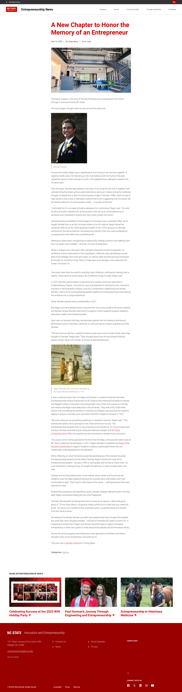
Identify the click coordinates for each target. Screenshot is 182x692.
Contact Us (60, 641)
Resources (77, 687)
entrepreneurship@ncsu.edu (20, 651)
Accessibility (57, 687)
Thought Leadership (153, 9)
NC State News (72, 41)
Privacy (94, 646)
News (58, 646)
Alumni (116, 9)
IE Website (172, 9)
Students (103, 9)
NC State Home (14, 2)
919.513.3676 (13, 657)
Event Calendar (98, 641)
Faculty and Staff (133, 9)
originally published (72, 543)
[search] (174, 2)
